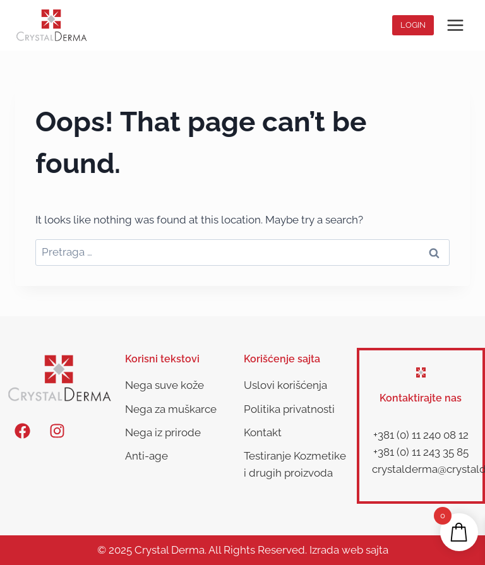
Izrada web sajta (348, 550)
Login (413, 25)
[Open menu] (455, 25)
